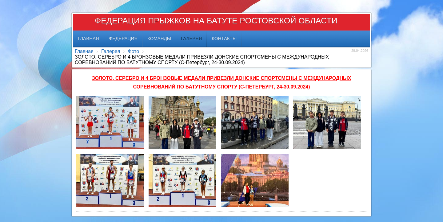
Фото (133, 51)
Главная (84, 51)
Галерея (110, 51)
